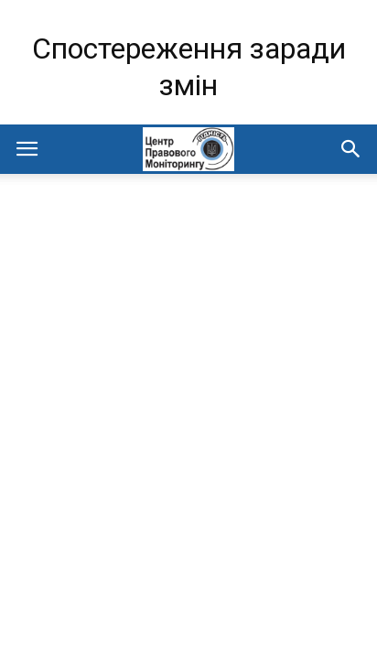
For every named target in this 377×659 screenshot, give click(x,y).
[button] (351, 149)
